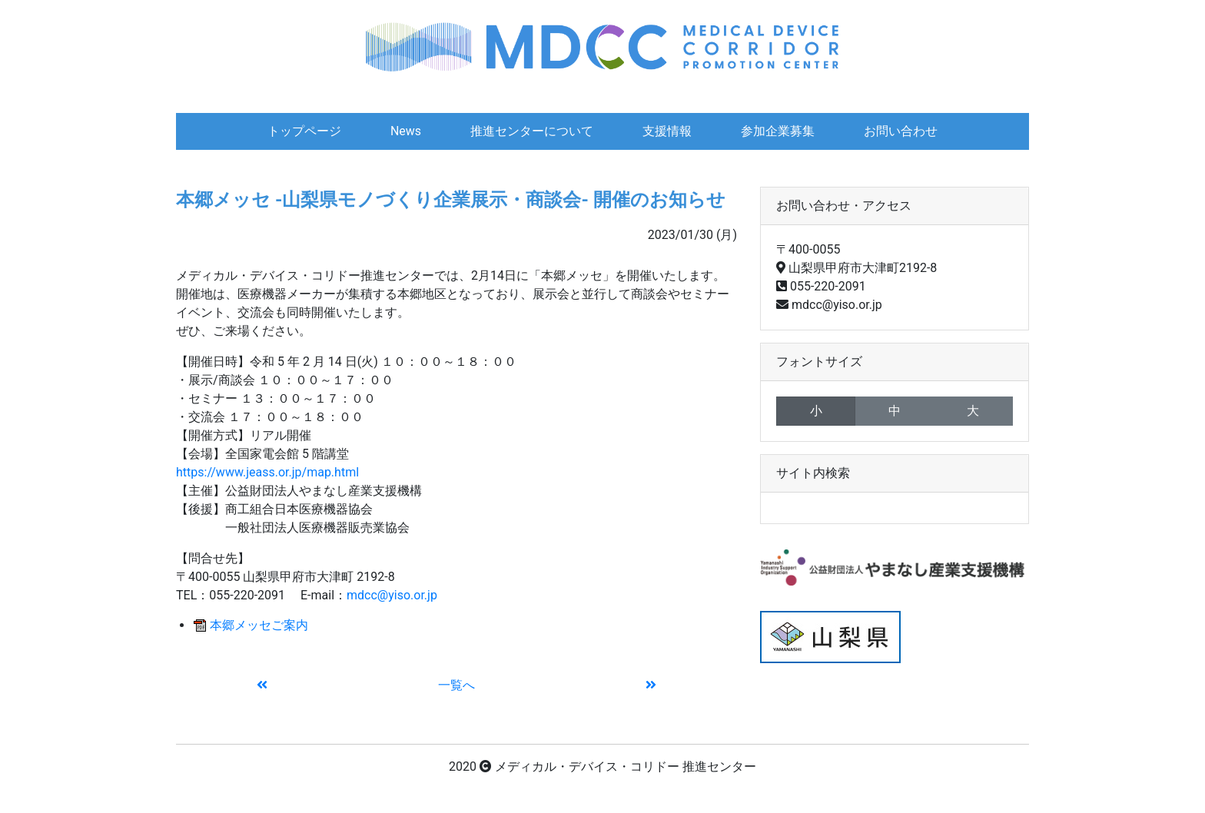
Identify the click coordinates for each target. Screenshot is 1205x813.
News (405, 131)
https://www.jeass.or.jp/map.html (267, 472)
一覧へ (456, 685)
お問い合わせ (901, 131)
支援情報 (667, 131)
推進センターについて (531, 131)
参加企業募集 (778, 131)
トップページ (304, 131)
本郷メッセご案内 (259, 625)
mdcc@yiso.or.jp (392, 595)
